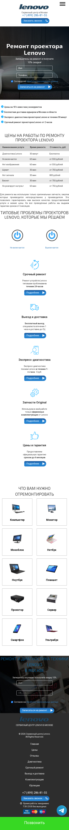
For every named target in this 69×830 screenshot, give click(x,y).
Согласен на (34, 81)
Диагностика (34, 761)
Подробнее (32, 292)
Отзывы (34, 755)
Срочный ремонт (34, 767)
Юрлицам (34, 785)
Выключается (52, 236)
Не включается (17, 236)
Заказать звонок (32, 20)
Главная (34, 744)
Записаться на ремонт (32, 86)
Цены (34, 750)
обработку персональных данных (42, 81)
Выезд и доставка (34, 773)
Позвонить (34, 822)
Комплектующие (34, 779)
